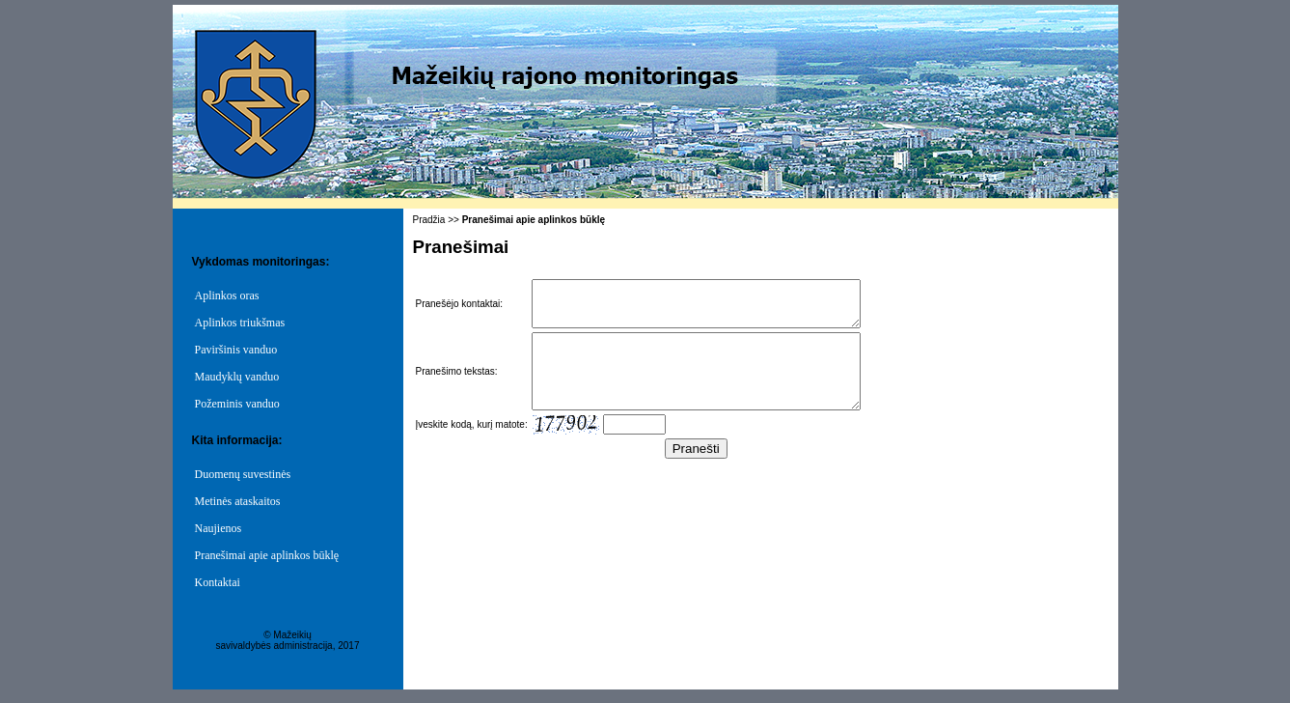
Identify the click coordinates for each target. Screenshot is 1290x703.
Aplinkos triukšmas (240, 322)
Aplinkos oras (227, 295)
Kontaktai (217, 582)
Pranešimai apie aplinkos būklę (267, 555)
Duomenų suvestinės (243, 474)
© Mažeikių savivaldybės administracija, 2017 (288, 640)
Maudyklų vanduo (237, 376)
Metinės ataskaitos (238, 501)
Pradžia (429, 219)
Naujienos (218, 528)
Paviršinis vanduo (236, 349)
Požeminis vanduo (237, 403)
